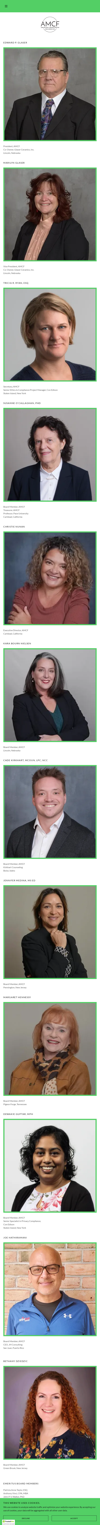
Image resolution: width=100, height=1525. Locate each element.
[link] (50, 24)
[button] (6, 6)
